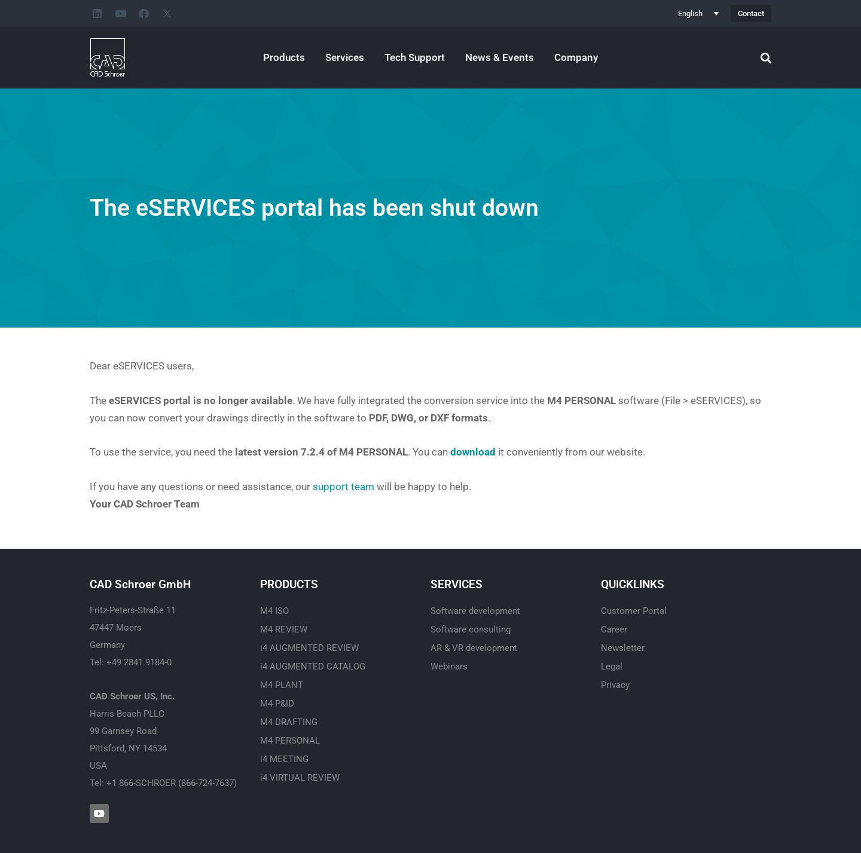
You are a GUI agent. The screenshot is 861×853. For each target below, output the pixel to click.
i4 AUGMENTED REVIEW (309, 648)
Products (284, 57)
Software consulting (470, 629)
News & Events (499, 57)
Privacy (615, 685)
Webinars (449, 666)
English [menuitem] (690, 13)
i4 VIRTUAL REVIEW (300, 777)
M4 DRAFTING (288, 722)
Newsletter (623, 648)
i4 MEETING (284, 759)
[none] (698, 13)
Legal (611, 666)
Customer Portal (634, 611)
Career (614, 629)
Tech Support (414, 57)
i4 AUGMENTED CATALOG (312, 666)
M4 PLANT (281, 685)
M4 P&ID (277, 703)
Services (344, 57)
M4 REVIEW (283, 629)
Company (576, 57)
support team (343, 487)
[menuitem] (698, 13)
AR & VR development (473, 648)
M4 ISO (274, 611)
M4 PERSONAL (290, 740)
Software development (475, 611)
